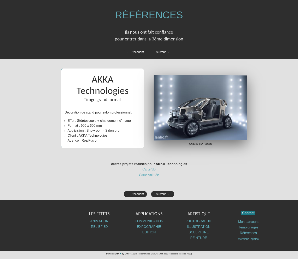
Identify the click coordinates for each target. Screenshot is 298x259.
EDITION (149, 232)
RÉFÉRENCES (149, 14)
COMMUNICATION (149, 221)
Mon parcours (248, 222)
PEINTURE (198, 238)
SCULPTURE (199, 232)
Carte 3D (149, 169)
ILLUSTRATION (198, 226)
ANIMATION (99, 221)
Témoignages (248, 227)
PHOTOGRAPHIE (198, 221)
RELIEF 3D (99, 226)
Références (248, 233)
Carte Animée (149, 175)
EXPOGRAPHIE (149, 226)
